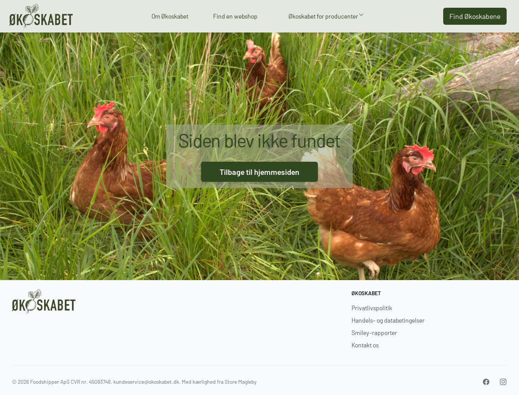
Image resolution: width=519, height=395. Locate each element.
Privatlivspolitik (372, 307)
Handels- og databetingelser (388, 320)
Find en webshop (235, 16)
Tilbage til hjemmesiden (259, 171)
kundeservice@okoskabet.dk (146, 381)
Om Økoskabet (170, 16)
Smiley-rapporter (374, 332)
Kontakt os (365, 345)
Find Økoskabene (474, 16)
